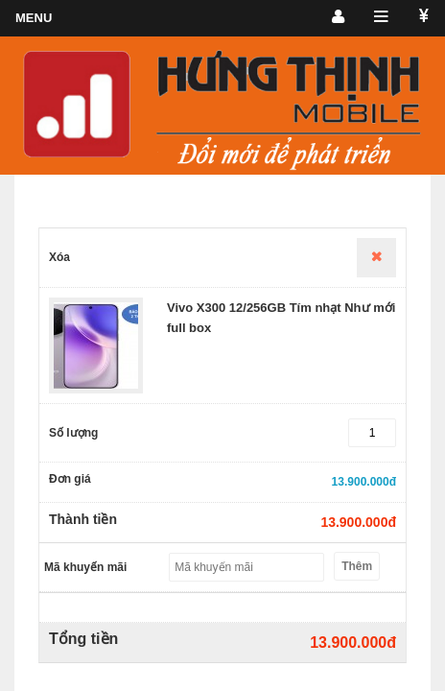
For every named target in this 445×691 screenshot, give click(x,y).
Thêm (356, 566)
